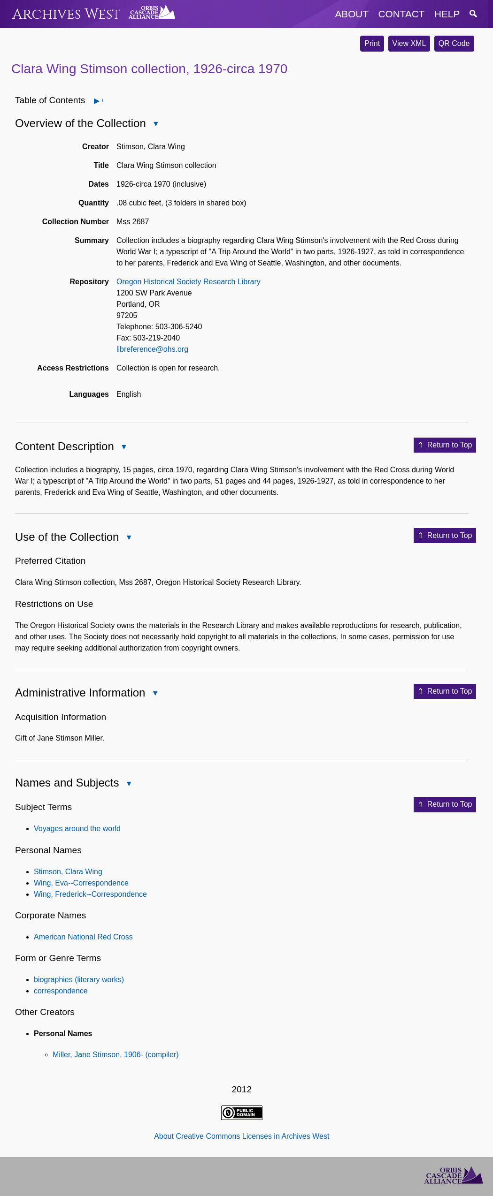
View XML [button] (409, 43)
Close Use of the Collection (128, 538)
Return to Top (444, 445)
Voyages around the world (77, 829)
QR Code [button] (454, 43)
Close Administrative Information (154, 694)
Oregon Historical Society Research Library (188, 282)
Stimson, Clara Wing (68, 872)
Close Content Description (123, 448)
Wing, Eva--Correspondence (81, 883)
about (352, 13)
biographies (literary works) (79, 980)
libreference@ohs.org (152, 349)
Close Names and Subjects (128, 784)
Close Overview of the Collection (155, 124)
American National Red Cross (83, 937)
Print (372, 43)
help (447, 13)
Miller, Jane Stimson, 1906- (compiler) (116, 1055)
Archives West (66, 14)
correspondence (61, 991)
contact (401, 13)
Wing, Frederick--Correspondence (90, 894)
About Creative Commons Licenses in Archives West (241, 1136)
